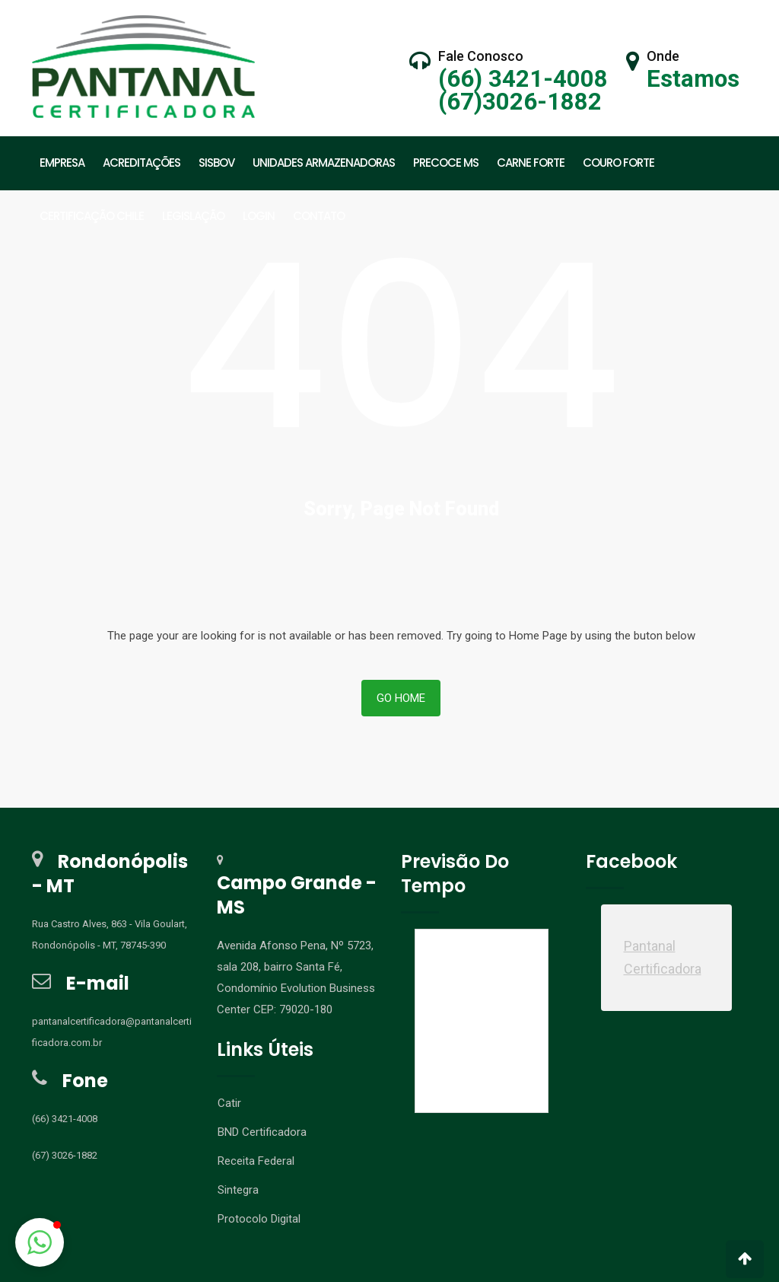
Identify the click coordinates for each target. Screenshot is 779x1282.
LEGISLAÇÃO (193, 216)
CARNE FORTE (530, 163)
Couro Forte (618, 163)
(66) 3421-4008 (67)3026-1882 (523, 90)
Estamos (693, 79)
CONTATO (319, 216)
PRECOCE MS (446, 163)
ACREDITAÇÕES (141, 163)
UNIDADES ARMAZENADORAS (324, 163)
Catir (229, 1220)
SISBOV (216, 163)
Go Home (401, 815)
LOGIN (259, 216)
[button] (39, 1242)
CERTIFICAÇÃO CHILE (92, 216)
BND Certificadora (262, 1249)
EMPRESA (62, 163)
